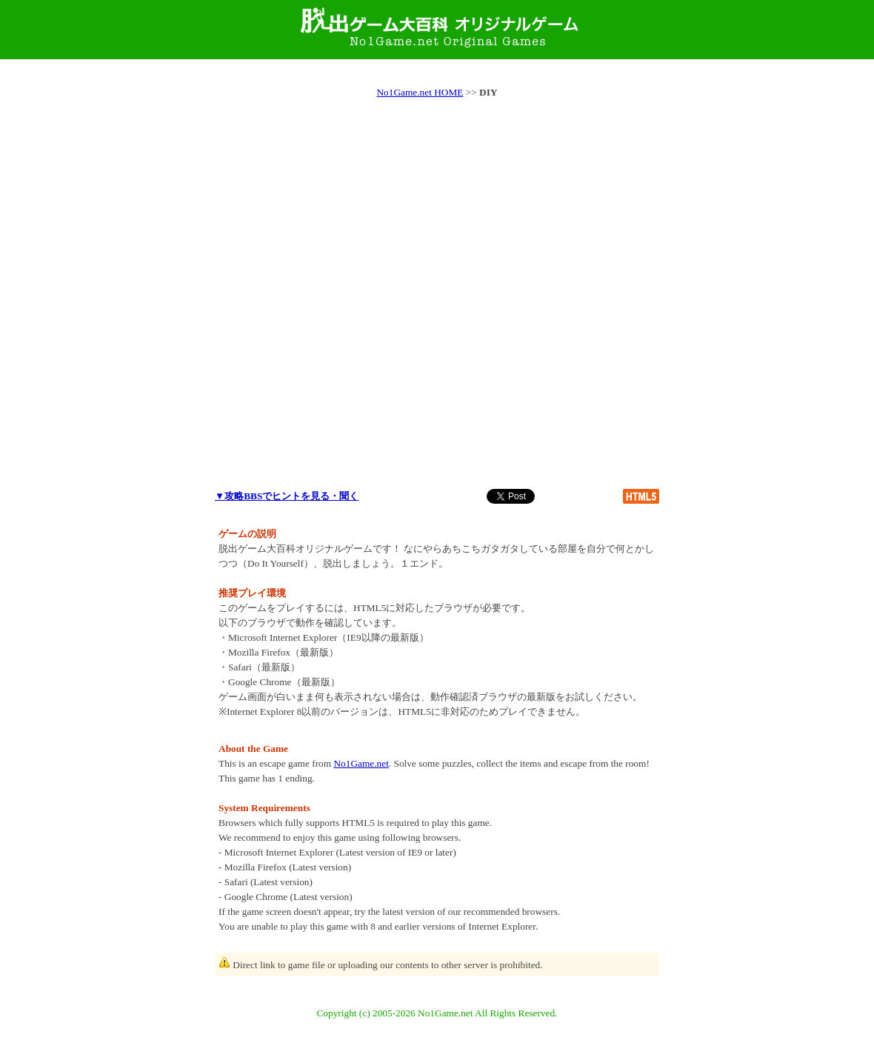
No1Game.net (360, 763)
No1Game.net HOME (419, 92)
